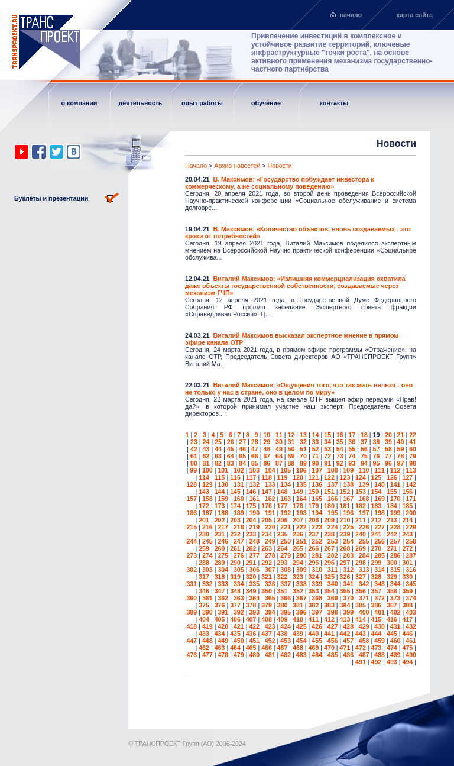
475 (407, 647)
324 (314, 576)
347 (220, 590)
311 (332, 569)
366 (285, 598)
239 (345, 534)
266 (314, 548)
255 (364, 541)
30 (279, 441)
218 (239, 527)
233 (251, 534)
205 (266, 519)
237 (314, 534)
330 (407, 576)
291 (251, 562)
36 (351, 441)
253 (332, 541)
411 (314, 619)
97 (400, 463)
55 (351, 449)
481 (270, 654)
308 (285, 569)
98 (412, 463)
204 (251, 519)
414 (360, 619)
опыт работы (202, 102)
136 (317, 484)
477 (207, 654)
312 (348, 569)
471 (345, 647)
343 (379, 583)
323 (298, 576)
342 (364, 583)
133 (270, 484)
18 (364, 434)
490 (411, 654)
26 (230, 441)
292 (266, 562)
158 (207, 498)
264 (282, 548)
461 (411, 640)
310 (317, 569)
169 (379, 498)
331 (191, 583)
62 (206, 456)
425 (301, 626)
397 (317, 612)
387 (392, 605)
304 (223, 569)
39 (388, 441)
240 (360, 534)
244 (191, 541)
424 (285, 626)
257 (395, 541)
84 (242, 463)
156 (407, 491)
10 (266, 434)
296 (329, 562)
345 (411, 583)
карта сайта (415, 14)
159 (223, 498)
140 (379, 484)
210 (345, 519)
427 (332, 626)
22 (412, 434)
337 (285, 583)
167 (348, 498)
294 (298, 562)
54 (339, 449)
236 (298, 534)
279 (285, 555)
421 (239, 626)
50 (291, 449)
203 (235, 519)
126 (392, 477)
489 (395, 654)
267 (329, 548)
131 (239, 484)
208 (314, 519)
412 (329, 619)
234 (266, 534)
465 (251, 647)
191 (270, 512)
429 (364, 626)
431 (395, 626)
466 (266, 647)
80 (193, 463)
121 (314, 477)
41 (412, 441)
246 (223, 541)
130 (223, 484)
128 (191, 484)
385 (360, 605)
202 (220, 519)
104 (270, 470)
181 (345, 505)
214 (407, 519)
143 (204, 491)
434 (220, 633)
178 (298, 505)
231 (220, 534)
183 (376, 505)
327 (360, 576)
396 (301, 612)
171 (411, 498)
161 (254, 498)
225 (348, 527)
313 (364, 569)
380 (282, 605)
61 (193, 456)
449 (223, 640)
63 (218, 456)
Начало (196, 165)
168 (364, 498)
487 (364, 654)
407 (251, 619)
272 (407, 548)
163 (285, 498)
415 (376, 619)
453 (285, 640)
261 (235, 548)
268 (345, 548)
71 (315, 456)
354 (329, 590)
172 (204, 505)
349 (251, 590)
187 (207, 512)
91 (327, 463)
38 (376, 441)
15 (327, 434)
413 (345, 619)
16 (339, 434)
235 (282, 534)
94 (364, 463)
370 (348, 598)
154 (376, 491)
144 (220, 491)
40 (400, 441)
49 (279, 449)
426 (317, 626)
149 (298, 491)
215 (191, 527)
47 (254, 449)
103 (254, 470)
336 (270, 583)
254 (348, 541)
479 (239, 654)
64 (230, 456)
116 (235, 477)
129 (207, 484)
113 (411, 470)
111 (379, 470)
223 (317, 527)
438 (282, 633)
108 (332, 470)
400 (364, 612)
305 (239, 569)
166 (332, 498)
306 (254, 569)
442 (345, 633)
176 (266, 505)
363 (239, 598)
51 (303, 449)
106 (301, 470)
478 (223, 654)
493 (392, 661)
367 (301, 598)
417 (407, 619)
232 (235, 534)
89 (303, 463)
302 (191, 569)
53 (327, 449)
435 (235, 633)
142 (411, 484)
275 (223, 555)
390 (207, 612)
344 (395, 583)
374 (411, 598)
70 (303, 456)
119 (282, 477)
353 (314, 590)
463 (220, 647)
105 (285, 470)
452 (270, 640)
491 (360, 661)
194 (317, 512)
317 (204, 576)
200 (411, 512)
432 (411, 626)
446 (407, 633)
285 (379, 555)
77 (388, 456)
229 (411, 527)
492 (376, 661)
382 (314, 605)
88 (291, 463)
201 (204, 519)
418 (191, 626)
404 (204, 619)
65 (242, 456)
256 (379, 541)
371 (364, 598)
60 (412, 449)
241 (376, 534)
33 (315, 441)
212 (376, 519)
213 (392, 519)
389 (191, 612)
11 (279, 434)
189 (239, 512)
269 (360, 548)
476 (191, 654)
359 (407, 590)
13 (303, 434)
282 (332, 555)
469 (314, 647)
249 (270, 541)
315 (395, 569)
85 (254, 463)
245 (207, 541)
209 (329, 519)
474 (392, 647)
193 (301, 512)
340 (332, 583)
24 (206, 441)
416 (392, 619)
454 (301, 640)
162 (270, 498)
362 (223, 598)
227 (379, 527)
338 (301, 583)
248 (254, 541)
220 (270, 527)
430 (379, 626)
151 (329, 491)
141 (395, 484)
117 (251, 477)
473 (376, 647)
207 (298, 519)
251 (301, 541)
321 (266, 576)
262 (251, 548)
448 (207, 640)
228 (395, 527)
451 (254, 640)
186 (191, 512)
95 (376, 463)
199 (395, 512)
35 (339, 441)
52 (315, 449)
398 (332, 612)
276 (239, 555)
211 (360, 519)
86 (266, 463)
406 (235, 619)
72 (327, 456)
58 (388, 449)
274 (207, 555)
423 (270, 626)
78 (400, 456)
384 (345, 605)
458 (364, 640)
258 (411, 541)
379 (266, 605)
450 (239, 640)
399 (348, 612)
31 (291, 441)
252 (317, 541)
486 (348, 654)
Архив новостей (237, 165)
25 (218, 441)
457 (348, 640)
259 (204, 548)
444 (376, 633)
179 (314, 505)
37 (364, 441)
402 (395, 612)
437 (266, 633)
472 (360, 647)
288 (204, 562)
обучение (266, 102)
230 (204, 534)
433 (204, 633)
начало (351, 14)
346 (204, 590)
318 (220, 576)
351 (282, 590)
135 (301, 484)
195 (332, 512)
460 (395, 640)
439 (298, 633)
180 (329, 505)
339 (317, 583)
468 (298, 647)
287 (411, 555)
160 (239, 498)
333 (223, 583)
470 (329, 647)
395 (285, 612)
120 (298, 477)
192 (285, 512)
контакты (334, 102)
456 (332, 640)
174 (235, 505)
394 (270, 612)
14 (315, 434)
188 (223, 512)
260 (220, 548)
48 (266, 449)
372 (379, 598)
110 (364, 470)
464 (235, 647)
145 (235, 491)
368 (317, 598)
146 (251, 491)
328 (376, 576)
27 (242, 441)
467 (282, 647)
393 (254, 612)
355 (345, 590)
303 (207, 569)
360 (191, 598)
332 (207, 583)
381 (298, 605)
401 (379, 612)
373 (395, 598)
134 (285, 484)
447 (191, 640)
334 (239, 583)
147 (266, 491)
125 (376, 477)
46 (242, 449)
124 (360, 477)
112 (395, 470)
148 (282, 491)
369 (332, 598)
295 (314, 562)
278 (270, 555)
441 (329, 633)
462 (204, 647)
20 (388, 434)
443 (360, 633)
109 (348, 470)
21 (400, 434)
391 (223, 612)
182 (360, 505)
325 (329, 576)
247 (239, 541)
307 (270, 569)
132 (254, 484)
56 (364, 449)
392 (239, 612)
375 (204, 605)
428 (348, 626)
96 (388, 463)
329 (392, 576)
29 (266, 441)
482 (285, 654)
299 (376, 562)
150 (314, 491)
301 (407, 562)
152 (345, 491)
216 (207, 527)
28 (254, 441)
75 (364, 456)
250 (285, 541)
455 (317, 640)
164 (301, 498)
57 (376, 449)
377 (235, 605)
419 (207, 626)
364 (254, 598)
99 (193, 470)
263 (266, 548)
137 (332, 484)
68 (279, 456)
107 (317, 470)
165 (317, 498)
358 (392, 590)
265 (298, 548)
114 (204, 477)
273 (191, 555)
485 (332, 654)
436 (251, 633)
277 (254, 555)
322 (282, 576)
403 (411, 612)
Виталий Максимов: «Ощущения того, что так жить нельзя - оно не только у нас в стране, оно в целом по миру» (299, 389)
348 (235, 590)
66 (254, 456)
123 (345, 477)
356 (360, 590)
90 (315, 463)
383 (329, 605)
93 (351, 463)
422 (254, 626)
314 (379, 569)
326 (345, 576)
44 (218, 449)
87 (279, 463)
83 (230, 463)
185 (407, 505)
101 (223, 470)
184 (392, 505)
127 (407, 477)
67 (266, 456)
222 (301, 527)
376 (220, 605)
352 (298, 590)
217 (223, 527)
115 (220, 477)
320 (251, 576)
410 (298, 619)
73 (339, 456)
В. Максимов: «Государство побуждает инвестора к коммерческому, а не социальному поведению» (279, 183)
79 (412, 456)
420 (223, 626)
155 (392, 491)
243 (407, 534)
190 (254, 512)
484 (317, 654)
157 (191, 498)
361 (207, 598)
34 (327, 441)
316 (411, 569)
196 (348, 512)
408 (266, 619)
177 (282, 505)
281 (317, 555)
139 (364, 484)
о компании (79, 102)
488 (379, 654)
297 (345, 562)
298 (360, 562)
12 (291, 434)
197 (364, 512)
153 (360, 491)
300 (392, 562)
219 (254, 527)
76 (376, 456)
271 (392, 548)
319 (235, 576)
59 (400, 449)
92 (339, 463)
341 (348, 583)
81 (206, 463)
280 (301, 555)
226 (364, 527)
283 (348, 555)
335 (254, 583)
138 (348, 484)
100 (207, 470)
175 (251, 505)
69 (291, 456)
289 (220, 562)
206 (282, 519)
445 (392, 633)
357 (376, 590)
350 (266, 590)
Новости (280, 165)
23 (193, 441)
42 (193, 449)
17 (351, 434)
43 (206, 449)
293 (282, 562)
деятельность (141, 102)
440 (314, 633)
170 (395, 498)
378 (251, 605)
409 (282, 619)
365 (270, 598)
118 (266, 477)
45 (230, 449)
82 (218, 463)
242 (392, 534)
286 (395, 555)
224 (332, 527)
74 (351, 456)
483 (301, 654)
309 (301, 569)
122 (329, 477)
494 (407, 661)
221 (285, 527)
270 (376, 548)
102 (239, 470)
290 (235, 562)
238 (329, 534)
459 (379, 640)
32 (303, 441)
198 (379, 512)
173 (220, 505)
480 (254, 654)
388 (407, 605)
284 (364, 555)
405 (220, 619)
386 (376, 605)
